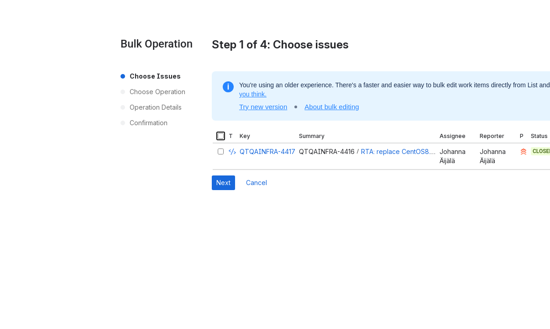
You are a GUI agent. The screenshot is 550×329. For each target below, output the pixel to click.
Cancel (256, 182)
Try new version (263, 107)
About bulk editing (331, 107)
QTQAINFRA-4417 (267, 151)
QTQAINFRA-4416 (327, 151)
